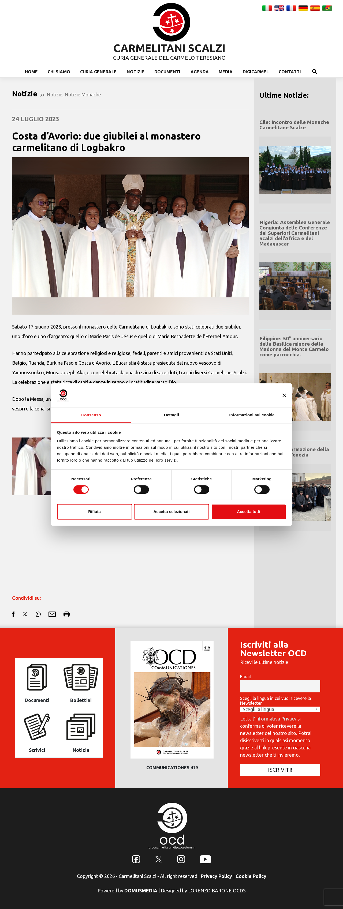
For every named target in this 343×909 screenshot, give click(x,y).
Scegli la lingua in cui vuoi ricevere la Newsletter (275, 701)
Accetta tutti (248, 512)
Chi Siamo (59, 71)
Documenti (167, 71)
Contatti (290, 71)
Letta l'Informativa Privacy (268, 718)
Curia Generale (98, 71)
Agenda (200, 71)
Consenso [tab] (91, 415)
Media (226, 71)
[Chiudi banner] (284, 395)
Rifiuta (94, 512)
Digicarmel (256, 71)
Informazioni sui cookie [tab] (252, 415)
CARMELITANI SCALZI (169, 48)
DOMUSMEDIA (140, 890)
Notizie (135, 71)
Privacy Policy (216, 876)
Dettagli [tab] (171, 415)
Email (245, 676)
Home (31, 71)
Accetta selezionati (171, 512)
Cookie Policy (251, 876)
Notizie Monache (83, 94)
